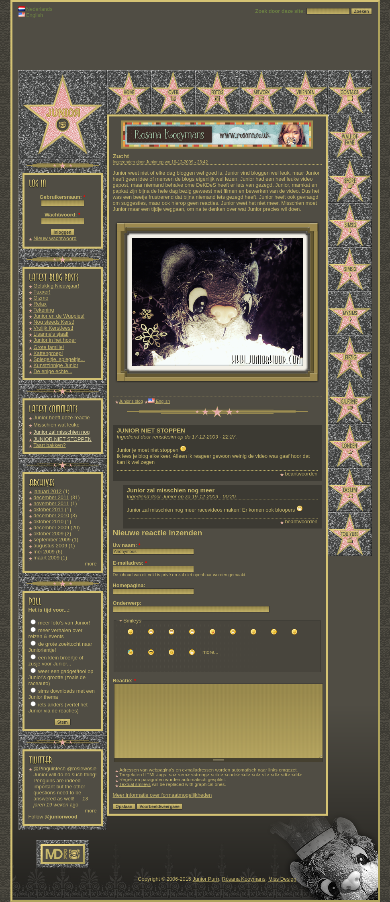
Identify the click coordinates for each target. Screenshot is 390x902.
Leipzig (350, 357)
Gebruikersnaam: (63, 197)
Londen (350, 446)
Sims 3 (350, 269)
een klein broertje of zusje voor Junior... (56, 661)
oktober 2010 (48, 521)
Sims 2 (350, 225)
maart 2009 (46, 558)
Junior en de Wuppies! (58, 316)
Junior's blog (131, 401)
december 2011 (51, 497)
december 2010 (51, 515)
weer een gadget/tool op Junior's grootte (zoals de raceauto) (61, 677)
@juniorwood (61, 817)
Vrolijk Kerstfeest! (53, 328)
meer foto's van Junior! (60, 623)
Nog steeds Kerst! (53, 322)
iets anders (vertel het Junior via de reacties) (58, 708)
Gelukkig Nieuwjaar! (56, 286)
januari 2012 (47, 491)
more (90, 564)
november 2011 (51, 503)
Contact (350, 92)
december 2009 (51, 527)
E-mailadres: (130, 563)
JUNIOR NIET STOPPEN (62, 439)
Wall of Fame (350, 136)
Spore (350, 181)
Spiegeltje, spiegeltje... (59, 359)
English (30, 15)
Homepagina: (129, 585)
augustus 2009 (50, 546)
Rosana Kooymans (243, 879)
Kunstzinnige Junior (55, 365)
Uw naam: (127, 545)
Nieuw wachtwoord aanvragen (54, 241)
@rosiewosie (81, 768)
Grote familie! (48, 347)
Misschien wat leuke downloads (56, 428)
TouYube (350, 534)
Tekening (43, 310)
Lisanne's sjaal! (50, 334)
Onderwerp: (127, 603)
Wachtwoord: (62, 215)
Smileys (132, 621)
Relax (40, 304)
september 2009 (51, 540)
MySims (350, 313)
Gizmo (40, 298)
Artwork (261, 92)
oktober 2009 (48, 534)
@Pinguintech (49, 768)
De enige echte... (52, 371)
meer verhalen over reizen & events (56, 633)
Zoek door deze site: (280, 11)
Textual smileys (135, 784)
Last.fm (350, 490)
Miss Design (282, 879)
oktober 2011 (48, 509)
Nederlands (35, 9)
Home (129, 92)
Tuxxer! (41, 292)
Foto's (217, 92)
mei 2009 (44, 552)
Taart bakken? (49, 445)
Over (173, 92)
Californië (350, 402)
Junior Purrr (205, 879)
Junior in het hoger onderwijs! (54, 343)
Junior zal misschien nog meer (171, 490)
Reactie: (124, 681)
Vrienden (306, 92)
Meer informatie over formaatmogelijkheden (162, 795)
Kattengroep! (48, 353)
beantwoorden (301, 474)
